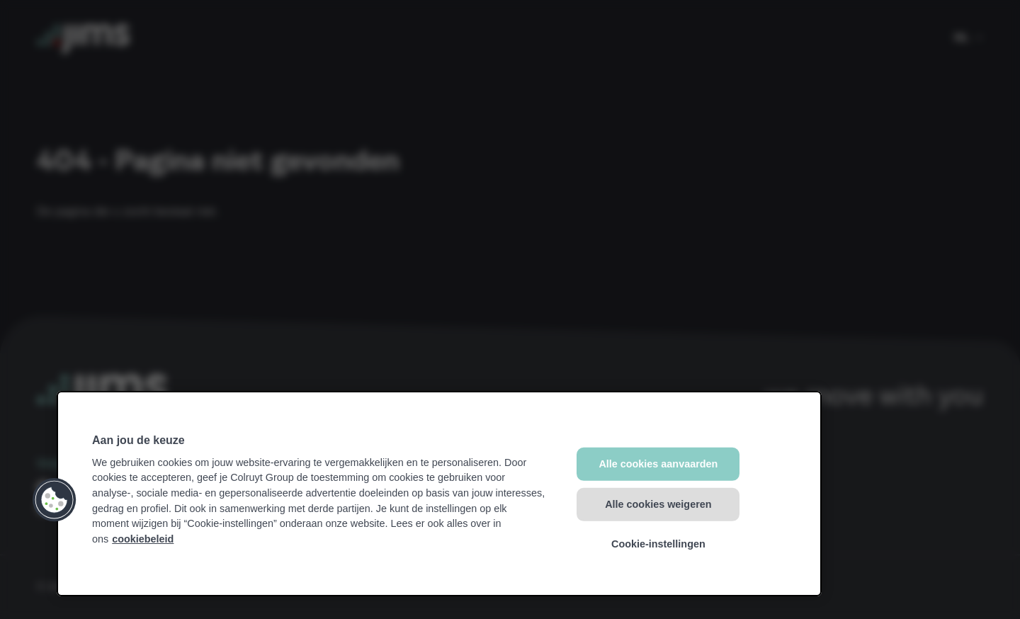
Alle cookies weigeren (658, 503)
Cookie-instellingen (658, 544)
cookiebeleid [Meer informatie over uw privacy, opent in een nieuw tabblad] (143, 539)
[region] (439, 493)
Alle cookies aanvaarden (658, 464)
